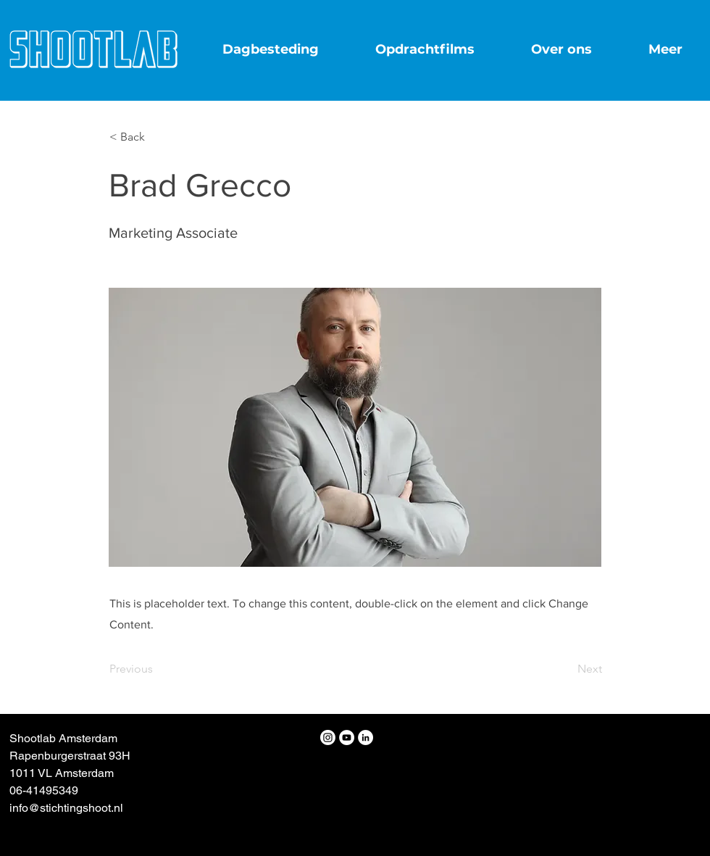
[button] (157, 136)
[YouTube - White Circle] (346, 737)
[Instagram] (327, 737)
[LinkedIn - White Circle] (365, 737)
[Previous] (157, 669)
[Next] (566, 669)
